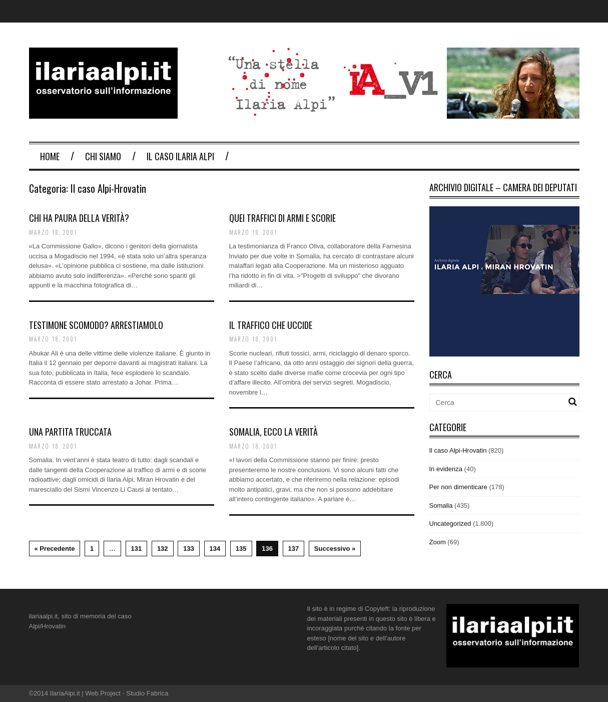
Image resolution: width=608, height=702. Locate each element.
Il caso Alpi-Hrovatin (458, 450)
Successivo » (334, 548)
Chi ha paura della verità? (79, 217)
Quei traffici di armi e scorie (282, 217)
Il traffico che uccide (270, 324)
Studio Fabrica (147, 693)
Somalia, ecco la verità (273, 431)
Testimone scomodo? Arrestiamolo (96, 324)
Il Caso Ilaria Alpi (180, 156)
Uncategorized (450, 523)
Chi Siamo (103, 156)
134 (215, 548)
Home (50, 156)
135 (241, 548)
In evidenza (446, 469)
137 (293, 548)
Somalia (441, 505)
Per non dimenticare (458, 487)
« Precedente (55, 548)
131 (136, 548)
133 (188, 548)
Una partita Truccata (70, 431)
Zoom (437, 542)
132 (162, 548)
